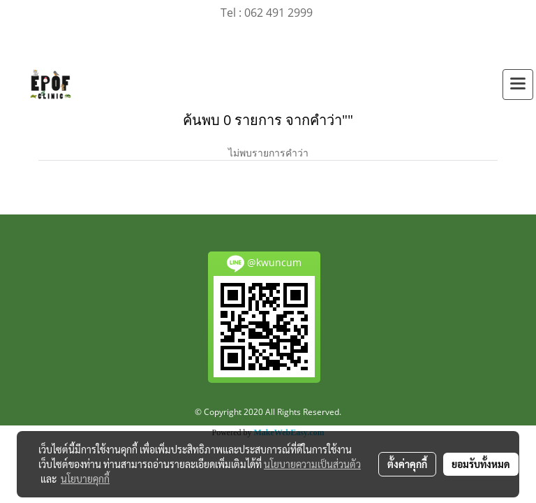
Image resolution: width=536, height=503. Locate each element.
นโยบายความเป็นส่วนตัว (312, 464)
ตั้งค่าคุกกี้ (407, 464)
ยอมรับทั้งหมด (481, 464)
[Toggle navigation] (517, 84)
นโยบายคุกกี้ (85, 478)
